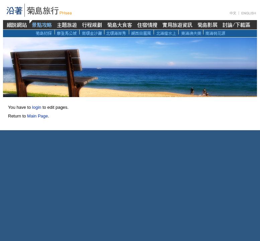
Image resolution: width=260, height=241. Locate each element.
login (36, 107)
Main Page (37, 115)
